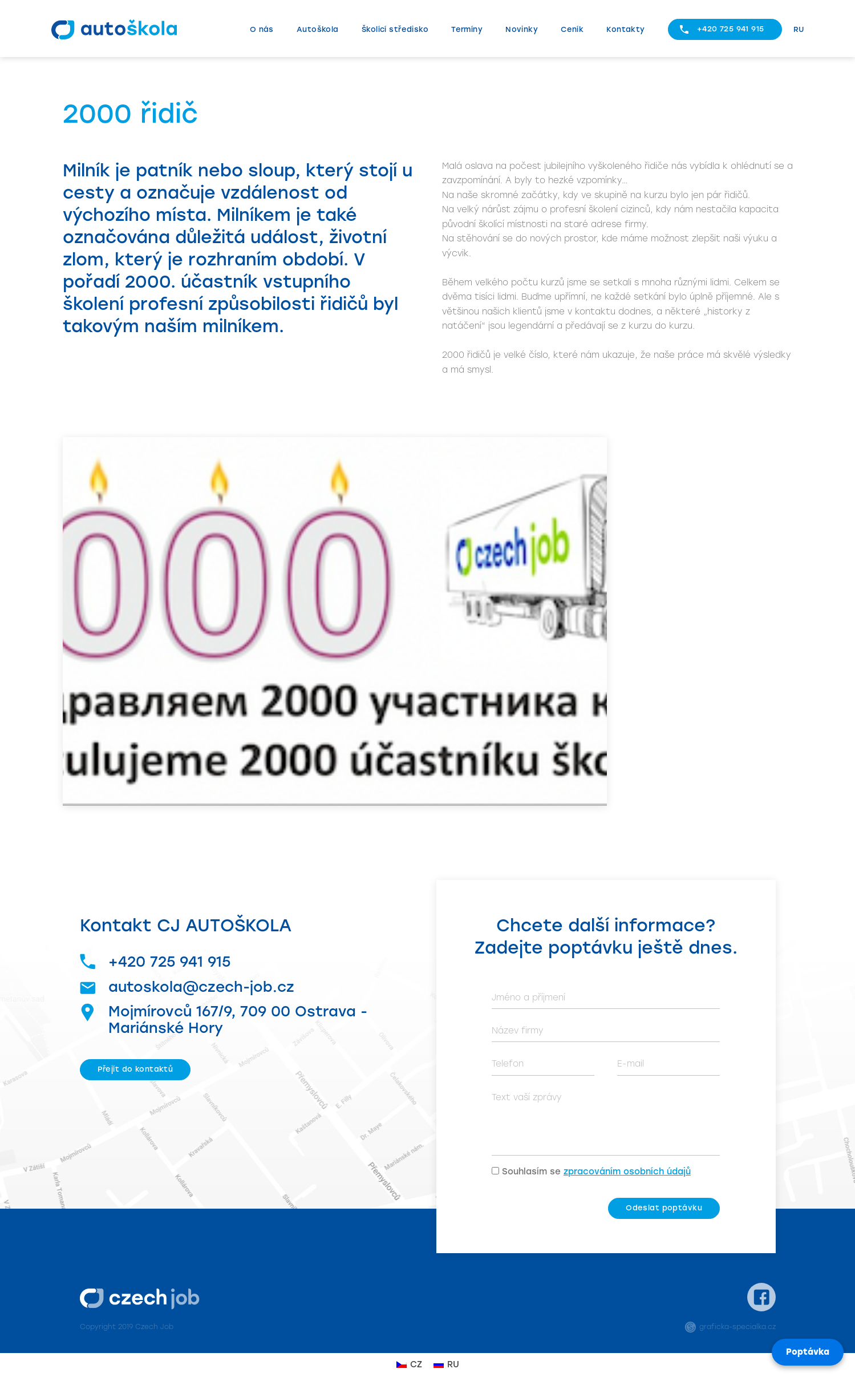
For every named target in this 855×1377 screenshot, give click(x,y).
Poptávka (807, 1352)
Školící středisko (395, 29)
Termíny (467, 29)
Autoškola (318, 29)
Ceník (572, 29)
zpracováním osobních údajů (627, 1171)
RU (798, 29)
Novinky (521, 29)
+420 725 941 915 (730, 29)
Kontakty (625, 29)
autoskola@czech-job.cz (187, 987)
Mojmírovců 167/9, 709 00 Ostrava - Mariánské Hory (223, 1019)
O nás (262, 29)
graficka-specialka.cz (730, 1327)
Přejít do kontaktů (135, 1069)
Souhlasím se (596, 1171)
